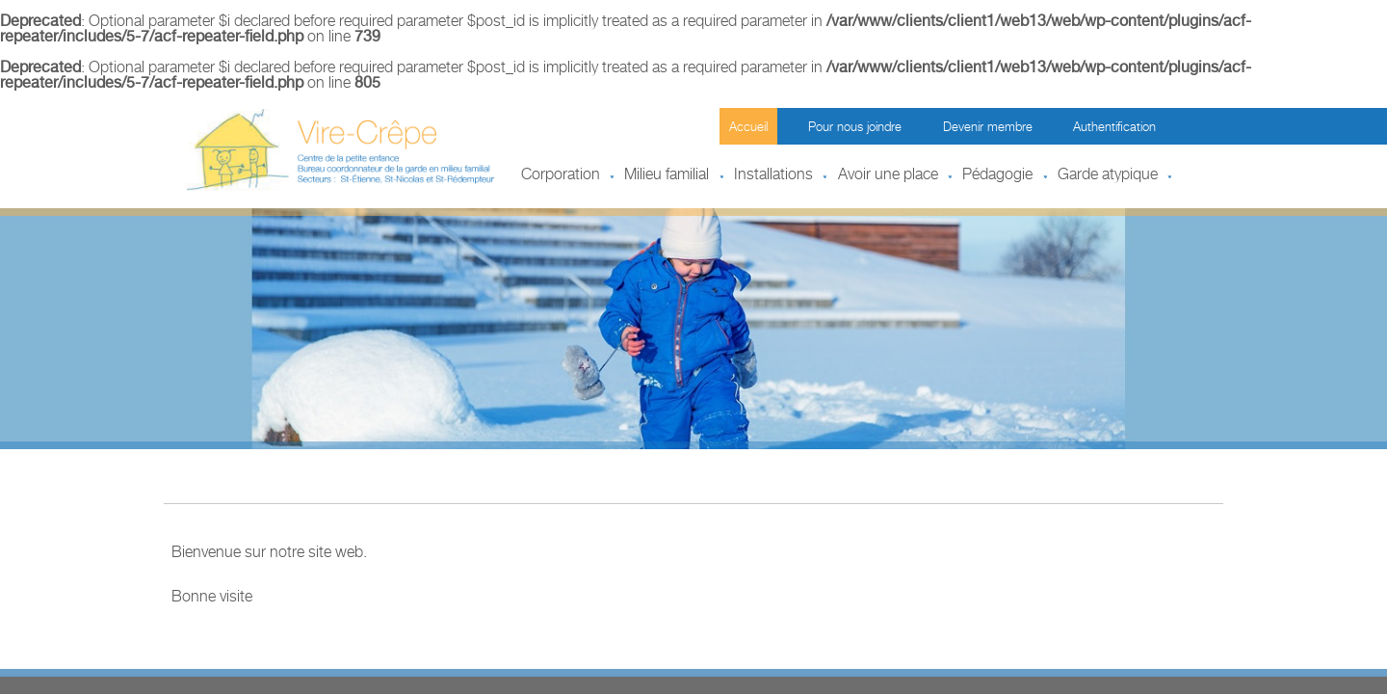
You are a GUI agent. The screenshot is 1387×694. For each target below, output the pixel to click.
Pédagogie (997, 176)
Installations (773, 176)
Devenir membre (988, 128)
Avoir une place (888, 176)
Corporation (560, 176)
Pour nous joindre (855, 128)
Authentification (1114, 128)
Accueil (748, 128)
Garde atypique (1108, 176)
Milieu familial (666, 176)
